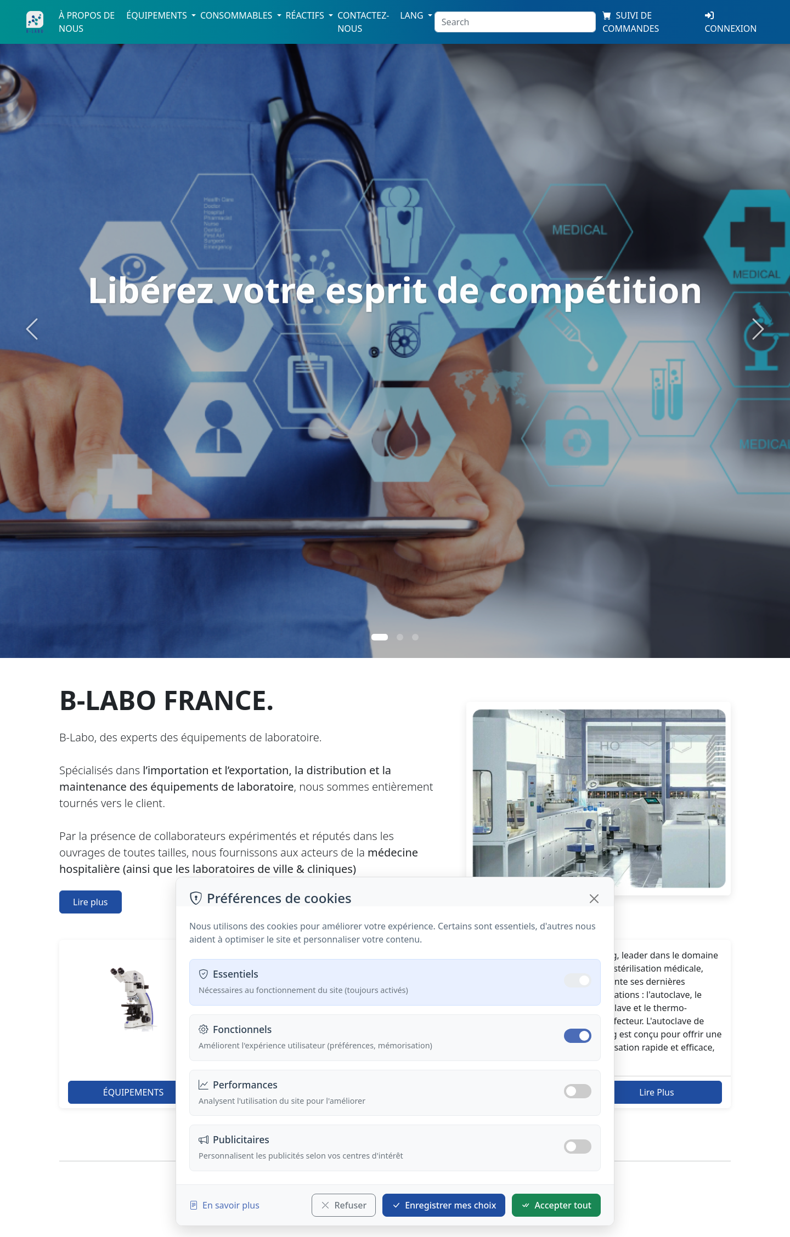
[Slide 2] (400, 637)
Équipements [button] (157, 15)
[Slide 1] (379, 637)
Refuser (343, 1205)
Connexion (731, 23)
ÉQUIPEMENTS (133, 1092)
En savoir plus (224, 1205)
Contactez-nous (363, 22)
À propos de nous (87, 22)
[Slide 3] (415, 637)
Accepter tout (556, 1205)
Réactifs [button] (306, 15)
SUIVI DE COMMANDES (630, 22)
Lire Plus (656, 1092)
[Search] (515, 22)
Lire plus (90, 902)
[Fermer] (594, 898)
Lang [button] (413, 15)
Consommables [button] (237, 15)
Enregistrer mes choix (444, 1205)
